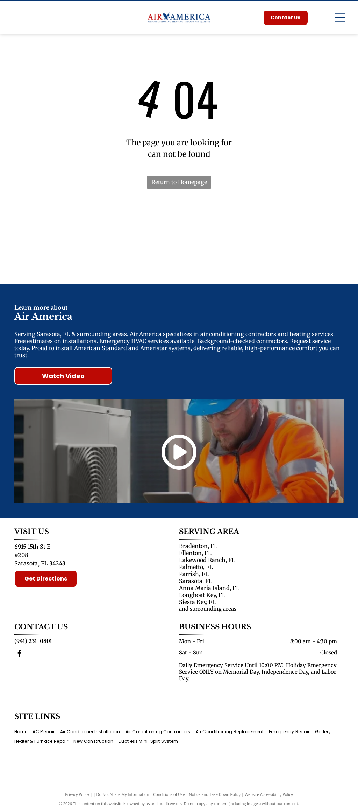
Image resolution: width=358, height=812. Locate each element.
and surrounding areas (207, 608)
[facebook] (19, 654)
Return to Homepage (179, 182)
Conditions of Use (169, 794)
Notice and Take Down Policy (215, 794)
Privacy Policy (77, 794)
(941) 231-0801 (33, 641)
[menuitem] (23, 732)
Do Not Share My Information (122, 794)
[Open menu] (340, 17)
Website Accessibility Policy (269, 794)
